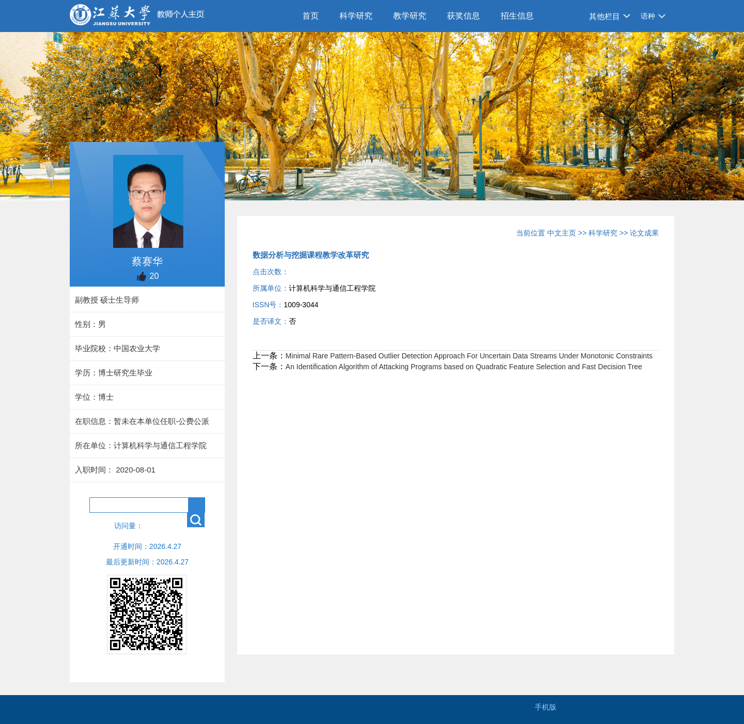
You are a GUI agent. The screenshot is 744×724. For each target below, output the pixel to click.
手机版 (545, 707)
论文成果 (644, 233)
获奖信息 (463, 15)
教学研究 (409, 15)
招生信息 (517, 15)
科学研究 (356, 15)
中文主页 (561, 233)
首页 (310, 15)
